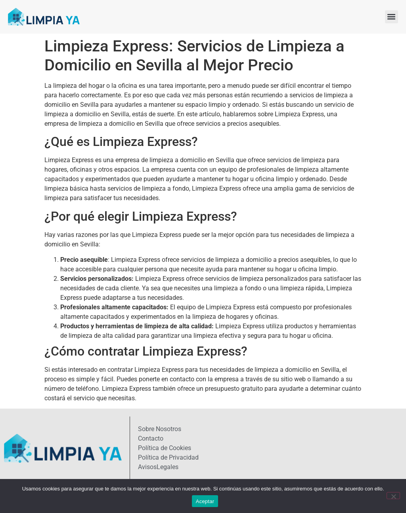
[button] (391, 16)
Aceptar (205, 501)
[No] (393, 495)
